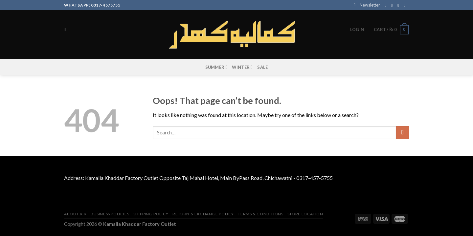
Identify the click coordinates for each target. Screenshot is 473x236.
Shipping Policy (151, 213)
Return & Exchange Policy (203, 213)
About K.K (75, 213)
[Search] (66, 29)
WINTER (242, 67)
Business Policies (110, 213)
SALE (262, 67)
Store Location (305, 213)
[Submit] (402, 132)
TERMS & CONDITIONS (260, 213)
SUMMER (216, 67)
